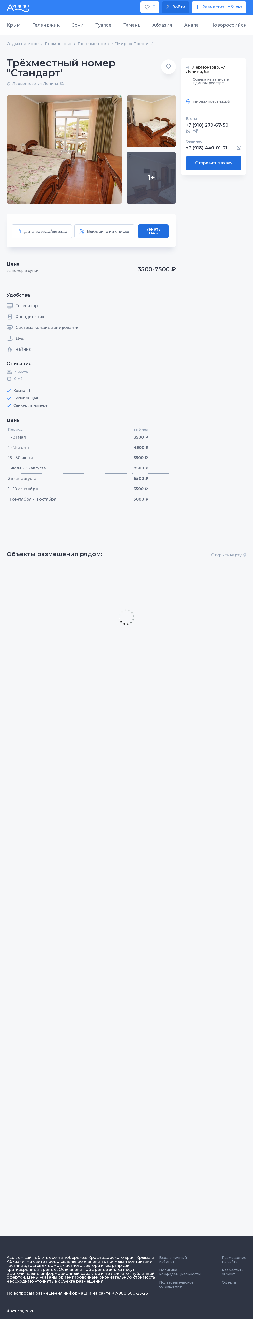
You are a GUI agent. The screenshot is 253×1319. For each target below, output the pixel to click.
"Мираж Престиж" (134, 44)
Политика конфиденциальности (180, 1272)
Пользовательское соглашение (176, 1284)
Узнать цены (153, 231)
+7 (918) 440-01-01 (206, 148)
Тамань (132, 25)
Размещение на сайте (234, 1259)
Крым (14, 25)
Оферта (229, 1282)
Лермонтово (58, 44)
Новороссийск (228, 25)
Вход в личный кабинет (173, 1259)
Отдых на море (23, 44)
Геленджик (46, 25)
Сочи (77, 25)
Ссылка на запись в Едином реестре (211, 81)
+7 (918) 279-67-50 (207, 125)
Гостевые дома (93, 44)
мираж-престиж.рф (208, 101)
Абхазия (162, 25)
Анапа (191, 25)
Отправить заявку (213, 163)
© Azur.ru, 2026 (20, 1311)
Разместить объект (233, 1272)
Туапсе (103, 25)
